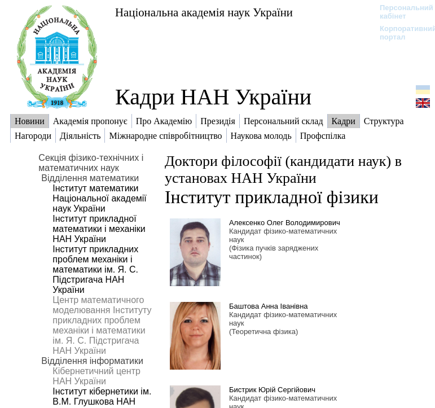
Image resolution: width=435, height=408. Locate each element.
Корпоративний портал (401, 32)
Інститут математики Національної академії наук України (99, 198)
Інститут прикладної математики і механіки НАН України (98, 229)
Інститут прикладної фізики (272, 197)
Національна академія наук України (204, 12)
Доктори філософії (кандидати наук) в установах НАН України (283, 169)
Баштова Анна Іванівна (268, 306)
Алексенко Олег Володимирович (284, 222)
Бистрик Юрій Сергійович (272, 389)
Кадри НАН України (213, 96)
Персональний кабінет (401, 11)
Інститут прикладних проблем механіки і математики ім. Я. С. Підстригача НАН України (95, 269)
